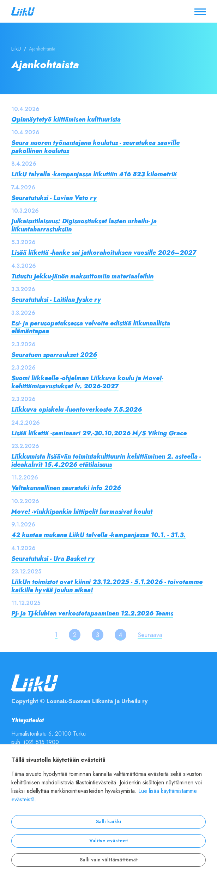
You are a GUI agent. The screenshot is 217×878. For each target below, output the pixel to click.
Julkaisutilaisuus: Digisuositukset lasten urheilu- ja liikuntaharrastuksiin (84, 225)
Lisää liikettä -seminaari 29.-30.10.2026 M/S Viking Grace (99, 433)
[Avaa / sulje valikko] (200, 11)
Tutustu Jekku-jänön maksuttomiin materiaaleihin (82, 276)
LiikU (16, 49)
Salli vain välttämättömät (109, 859)
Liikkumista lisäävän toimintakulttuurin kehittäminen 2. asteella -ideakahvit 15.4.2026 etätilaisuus (106, 460)
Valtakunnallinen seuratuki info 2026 (66, 487)
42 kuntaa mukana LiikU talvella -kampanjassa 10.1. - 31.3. (98, 534)
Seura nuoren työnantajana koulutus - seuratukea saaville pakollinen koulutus (95, 146)
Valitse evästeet (108, 840)
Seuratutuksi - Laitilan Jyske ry (56, 299)
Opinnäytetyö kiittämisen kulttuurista (66, 119)
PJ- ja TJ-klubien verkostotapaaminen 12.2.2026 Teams (92, 613)
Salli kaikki (108, 821)
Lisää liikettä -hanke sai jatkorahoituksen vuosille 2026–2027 (103, 252)
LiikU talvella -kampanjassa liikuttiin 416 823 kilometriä (94, 174)
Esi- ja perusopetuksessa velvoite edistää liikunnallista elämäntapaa (90, 327)
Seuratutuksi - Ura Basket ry (53, 558)
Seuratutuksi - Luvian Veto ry (54, 197)
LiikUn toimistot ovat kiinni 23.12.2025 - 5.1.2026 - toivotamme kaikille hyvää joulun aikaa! (107, 585)
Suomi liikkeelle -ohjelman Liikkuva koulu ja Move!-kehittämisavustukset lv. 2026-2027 (87, 381)
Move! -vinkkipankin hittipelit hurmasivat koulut (81, 511)
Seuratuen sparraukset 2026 (54, 354)
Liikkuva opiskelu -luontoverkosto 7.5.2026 (76, 409)
